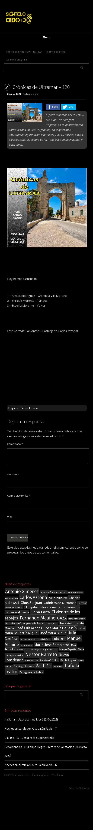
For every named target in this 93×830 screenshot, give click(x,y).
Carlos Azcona (29, 408)
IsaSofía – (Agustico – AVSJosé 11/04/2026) (31, 719)
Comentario (15, 444)
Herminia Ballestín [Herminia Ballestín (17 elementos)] (76, 618)
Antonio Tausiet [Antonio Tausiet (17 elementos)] (75, 592)
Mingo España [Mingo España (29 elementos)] (67, 649)
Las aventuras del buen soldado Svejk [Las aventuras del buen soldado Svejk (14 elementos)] (35, 639)
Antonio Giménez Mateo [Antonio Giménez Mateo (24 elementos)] (53, 592)
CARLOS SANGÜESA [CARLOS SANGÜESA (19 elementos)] (58, 598)
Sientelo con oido (20, 775)
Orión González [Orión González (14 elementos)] (31, 660)
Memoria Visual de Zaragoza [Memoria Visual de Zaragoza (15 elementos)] (29, 649)
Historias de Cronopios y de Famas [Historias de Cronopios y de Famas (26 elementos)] (24, 623)
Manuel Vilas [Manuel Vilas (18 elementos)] (27, 645)
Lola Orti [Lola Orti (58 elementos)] (58, 638)
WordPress (57, 775)
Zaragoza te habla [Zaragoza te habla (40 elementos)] (31, 672)
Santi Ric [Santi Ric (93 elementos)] (44, 665)
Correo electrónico (19, 495)
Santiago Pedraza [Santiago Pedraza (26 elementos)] (24, 666)
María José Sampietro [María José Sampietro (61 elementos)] (51, 644)
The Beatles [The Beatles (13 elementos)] (57, 666)
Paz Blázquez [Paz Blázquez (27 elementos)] (68, 660)
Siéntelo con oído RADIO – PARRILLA (24, 51)
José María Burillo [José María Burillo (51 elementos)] (53, 633)
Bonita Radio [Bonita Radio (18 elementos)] (11, 598)
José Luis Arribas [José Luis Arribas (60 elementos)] (29, 628)
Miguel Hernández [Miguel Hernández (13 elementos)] (50, 650)
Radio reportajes (31, 94)
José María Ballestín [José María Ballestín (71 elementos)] (60, 627)
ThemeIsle (84, 788)
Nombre (13, 474)
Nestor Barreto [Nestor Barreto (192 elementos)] (41, 654)
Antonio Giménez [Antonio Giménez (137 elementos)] (22, 591)
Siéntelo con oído (56, 51)
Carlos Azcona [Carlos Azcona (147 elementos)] (33, 597)
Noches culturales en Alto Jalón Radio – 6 (31, 765)
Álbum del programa (16, 59)
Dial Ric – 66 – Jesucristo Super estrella (29, 738)
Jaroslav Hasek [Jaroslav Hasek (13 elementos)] (51, 624)
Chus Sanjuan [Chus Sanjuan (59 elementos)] (31, 602)
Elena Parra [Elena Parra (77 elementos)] (40, 611)
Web (9, 516)
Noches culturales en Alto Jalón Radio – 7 (31, 729)
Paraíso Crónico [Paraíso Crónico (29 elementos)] (49, 660)
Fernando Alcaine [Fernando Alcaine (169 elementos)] (37, 618)
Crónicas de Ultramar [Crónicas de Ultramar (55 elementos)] (60, 602)
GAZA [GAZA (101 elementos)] (62, 618)
